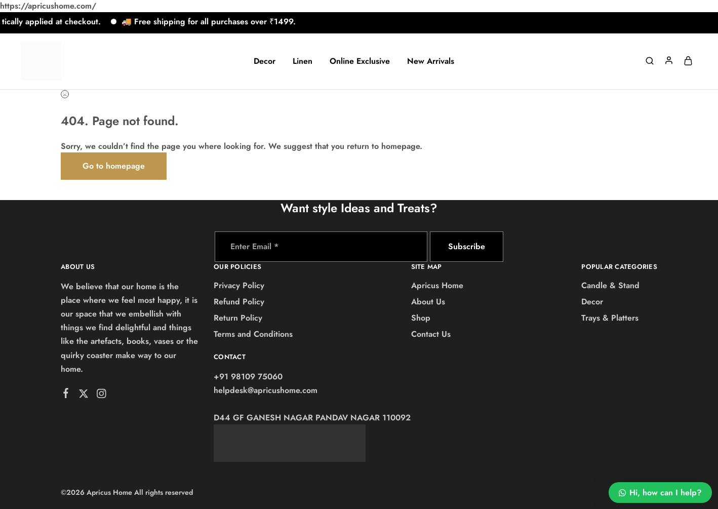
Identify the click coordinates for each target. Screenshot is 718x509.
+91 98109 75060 (248, 376)
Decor (592, 301)
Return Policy (238, 318)
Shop (420, 318)
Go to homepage (114, 166)
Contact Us (431, 334)
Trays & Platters (610, 318)
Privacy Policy (239, 285)
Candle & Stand (610, 285)
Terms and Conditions (253, 334)
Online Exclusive (360, 61)
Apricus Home (437, 285)
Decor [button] (264, 61)
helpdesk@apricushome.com (265, 390)
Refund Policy (239, 301)
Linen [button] (302, 61)
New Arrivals (430, 61)
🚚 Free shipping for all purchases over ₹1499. (213, 21)
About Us (428, 301)
